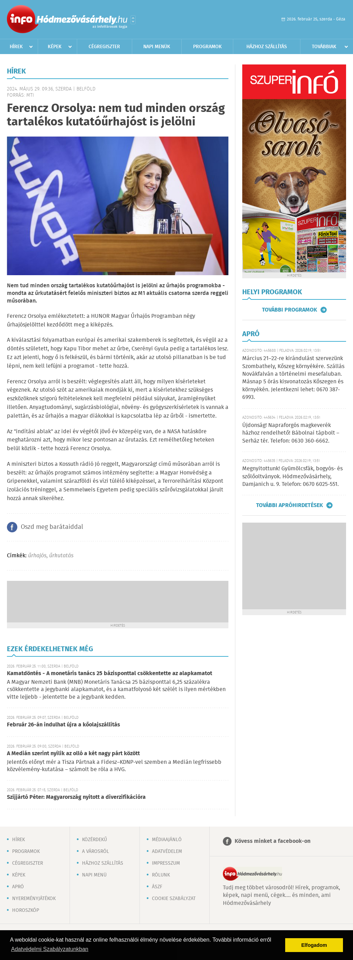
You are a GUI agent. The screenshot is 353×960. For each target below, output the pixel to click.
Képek (55, 47)
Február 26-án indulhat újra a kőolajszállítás (63, 725)
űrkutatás (61, 555)
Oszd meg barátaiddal (52, 527)
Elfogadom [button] (314, 945)
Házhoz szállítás (266, 47)
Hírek (16, 47)
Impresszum (166, 863)
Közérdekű (94, 840)
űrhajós (37, 555)
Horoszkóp (25, 910)
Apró (18, 887)
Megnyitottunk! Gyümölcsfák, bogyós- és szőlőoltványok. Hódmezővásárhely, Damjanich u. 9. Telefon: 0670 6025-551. (292, 476)
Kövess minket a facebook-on (272, 841)
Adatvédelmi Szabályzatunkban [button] (49, 949)
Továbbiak (324, 47)
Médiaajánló (167, 840)
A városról (95, 851)
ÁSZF (157, 887)
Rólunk (161, 875)
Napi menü (94, 875)
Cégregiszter (104, 47)
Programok (207, 47)
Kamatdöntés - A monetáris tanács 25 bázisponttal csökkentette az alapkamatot (109, 673)
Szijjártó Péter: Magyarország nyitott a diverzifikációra (76, 797)
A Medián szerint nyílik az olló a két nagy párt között (73, 753)
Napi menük (156, 47)
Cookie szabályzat (174, 898)
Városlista (133, 19)
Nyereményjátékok (34, 898)
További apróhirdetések (289, 505)
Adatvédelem (167, 851)
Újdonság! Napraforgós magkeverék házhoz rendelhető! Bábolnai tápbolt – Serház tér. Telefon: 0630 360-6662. (290, 433)
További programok (289, 310)
